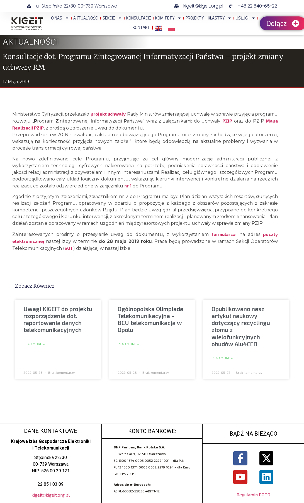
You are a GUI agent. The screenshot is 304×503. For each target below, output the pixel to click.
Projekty (195, 18)
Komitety (168, 18)
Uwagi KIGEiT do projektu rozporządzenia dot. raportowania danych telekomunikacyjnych (57, 319)
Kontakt (141, 27)
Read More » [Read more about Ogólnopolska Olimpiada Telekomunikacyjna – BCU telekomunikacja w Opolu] (128, 343)
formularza (223, 234)
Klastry (220, 18)
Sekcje (112, 18)
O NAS (60, 18)
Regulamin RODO (253, 494)
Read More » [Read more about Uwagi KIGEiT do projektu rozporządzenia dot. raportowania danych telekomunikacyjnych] (34, 343)
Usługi (246, 18)
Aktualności (85, 18)
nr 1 (128, 185)
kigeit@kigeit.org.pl (50, 494)
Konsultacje (138, 18)
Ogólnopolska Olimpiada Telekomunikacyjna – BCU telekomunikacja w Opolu (150, 319)
